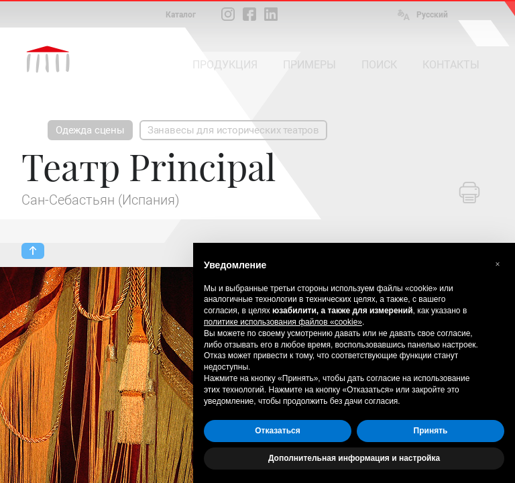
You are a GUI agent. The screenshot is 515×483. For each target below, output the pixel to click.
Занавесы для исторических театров (233, 130)
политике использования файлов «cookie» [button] (283, 322)
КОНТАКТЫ (450, 64)
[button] (497, 264)
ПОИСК (379, 64)
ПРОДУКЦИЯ (225, 64)
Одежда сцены (90, 130)
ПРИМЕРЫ (309, 64)
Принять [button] (431, 430)
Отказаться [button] (277, 430)
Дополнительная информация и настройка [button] (354, 458)
